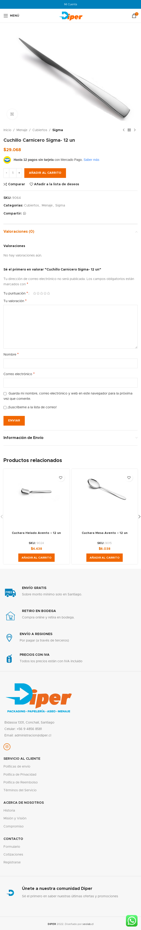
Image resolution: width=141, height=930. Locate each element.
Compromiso (13, 826)
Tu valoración (15, 301)
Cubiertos (39, 130)
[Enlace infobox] (70, 593)
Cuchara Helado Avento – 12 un (36, 533)
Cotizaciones (13, 854)
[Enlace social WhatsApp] (24, 213)
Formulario (11, 846)
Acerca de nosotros (23, 802)
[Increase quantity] (19, 173)
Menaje (21, 130)
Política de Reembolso (20, 782)
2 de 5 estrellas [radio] (38, 293)
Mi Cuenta (70, 4)
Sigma (57, 130)
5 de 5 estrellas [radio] (48, 293)
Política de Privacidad (19, 774)
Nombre (11, 354)
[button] (36, 557)
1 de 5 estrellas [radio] (34, 293)
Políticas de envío (16, 766)
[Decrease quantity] (6, 173)
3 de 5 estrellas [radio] (41, 293)
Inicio (7, 130)
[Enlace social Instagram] (6, 746)
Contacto (13, 839)
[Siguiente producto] (135, 130)
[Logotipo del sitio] (71, 15)
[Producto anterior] (123, 130)
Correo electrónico (19, 374)
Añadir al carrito (45, 172)
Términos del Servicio (20, 790)
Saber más (91, 160)
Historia (9, 810)
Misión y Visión (14, 818)
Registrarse (12, 862)
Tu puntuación (15, 293)
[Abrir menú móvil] (11, 15)
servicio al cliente (21, 758)
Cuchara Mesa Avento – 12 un (104, 533)
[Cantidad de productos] (12, 173)
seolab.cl (88, 924)
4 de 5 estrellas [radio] (45, 293)
